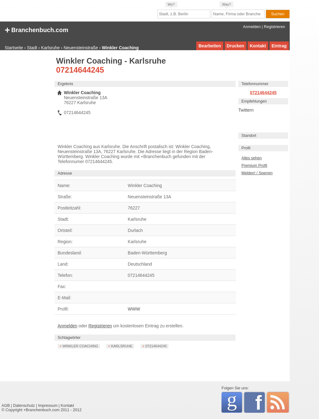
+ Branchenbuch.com (36, 29)
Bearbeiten (209, 45)
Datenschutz (24, 405)
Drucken (235, 45)
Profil (245, 148)
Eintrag (279, 45)
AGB (6, 405)
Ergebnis (65, 84)
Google (234, 401)
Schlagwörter (69, 337)
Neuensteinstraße (81, 47)
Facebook (260, 402)
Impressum (47, 405)
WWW (134, 308)
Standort (248, 135)
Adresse (65, 173)
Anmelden (252, 27)
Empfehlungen (254, 101)
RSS (278, 402)
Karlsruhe (50, 47)
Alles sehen (251, 158)
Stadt (32, 47)
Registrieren (274, 27)
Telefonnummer (255, 84)
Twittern (246, 110)
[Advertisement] (26, 151)
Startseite (14, 47)
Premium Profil (254, 165)
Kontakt (258, 45)
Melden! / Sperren (257, 173)
